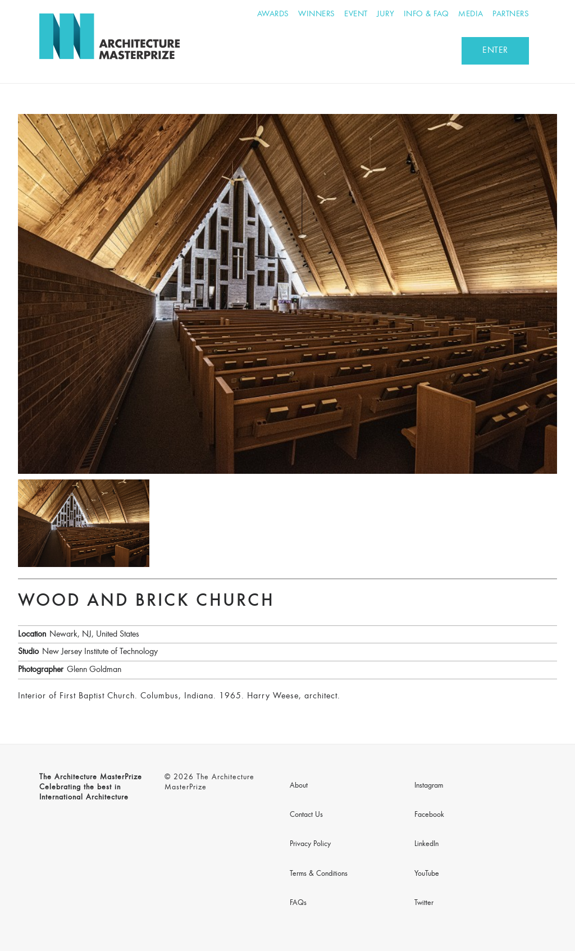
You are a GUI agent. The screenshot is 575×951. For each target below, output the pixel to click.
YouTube (426, 874)
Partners (510, 14)
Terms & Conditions (319, 874)
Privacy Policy (310, 844)
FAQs (298, 903)
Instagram (428, 786)
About (299, 786)
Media (470, 14)
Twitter (423, 903)
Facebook (429, 815)
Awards (273, 14)
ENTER (495, 50)
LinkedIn (426, 844)
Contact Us (306, 815)
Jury (385, 14)
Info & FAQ (426, 14)
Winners (316, 14)
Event (356, 14)
